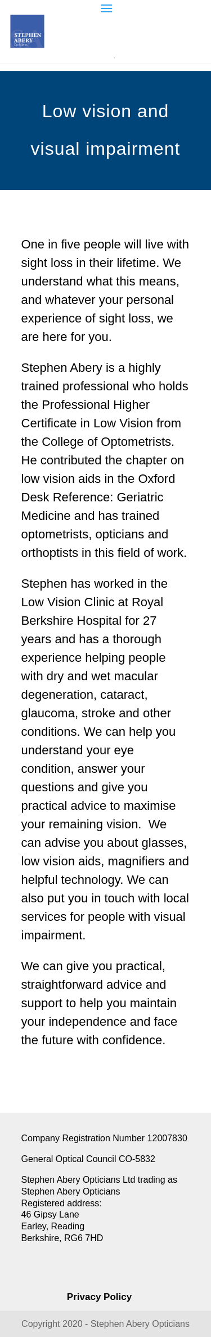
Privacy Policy (99, 1297)
